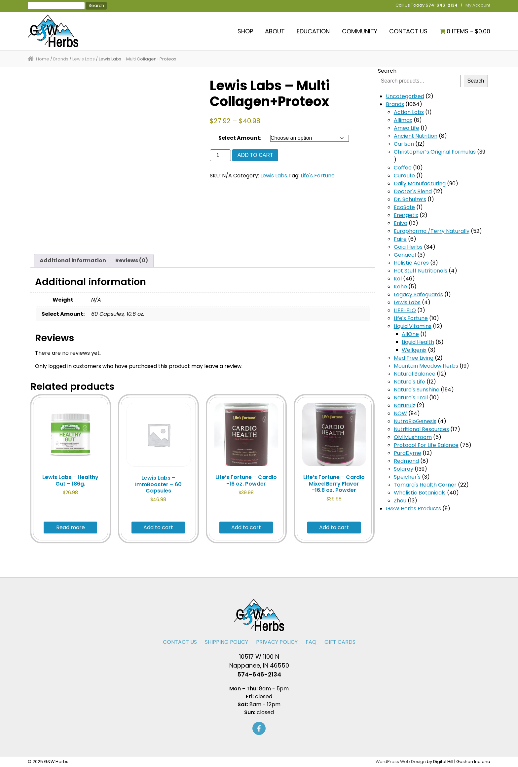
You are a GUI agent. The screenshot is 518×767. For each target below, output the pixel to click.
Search (387, 71)
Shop (245, 31)
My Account (477, 5)
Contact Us (408, 31)
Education (313, 31)
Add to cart (255, 155)
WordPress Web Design (401, 761)
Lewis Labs (83, 59)
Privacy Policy (277, 642)
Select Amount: (239, 138)
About (275, 31)
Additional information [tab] (73, 260)
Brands (60, 59)
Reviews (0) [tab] (131, 260)
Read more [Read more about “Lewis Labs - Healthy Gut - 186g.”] (70, 527)
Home (42, 59)
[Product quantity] (220, 155)
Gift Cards (339, 642)
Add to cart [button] (158, 527)
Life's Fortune (318, 175)
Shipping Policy (226, 642)
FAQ (311, 642)
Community (359, 31)
